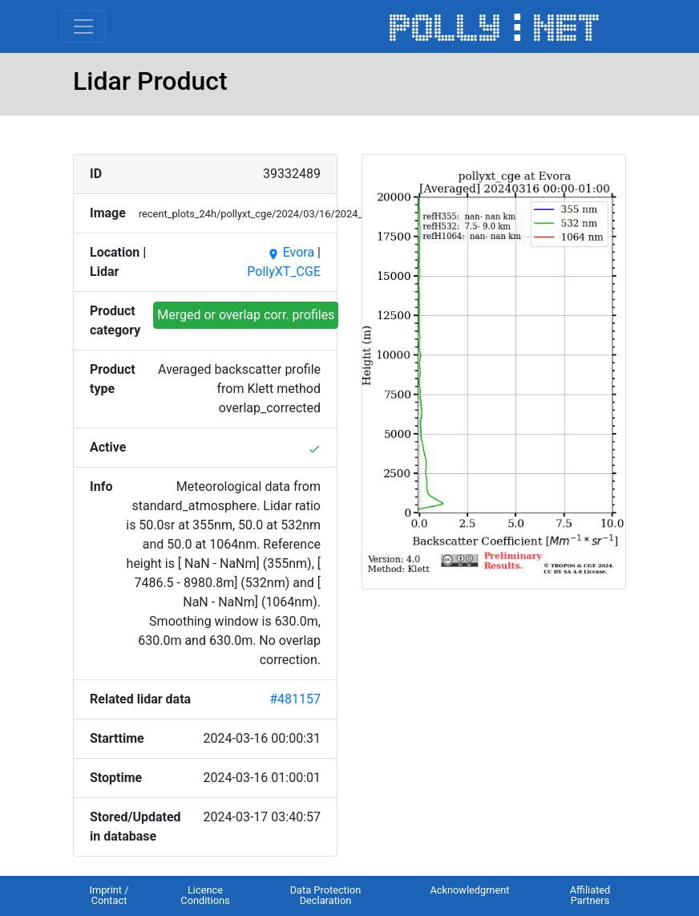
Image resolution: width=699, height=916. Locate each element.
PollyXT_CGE (284, 271)
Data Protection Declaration (326, 895)
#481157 (295, 699)
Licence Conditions (204, 895)
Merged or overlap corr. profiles (245, 314)
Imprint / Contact (108, 895)
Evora (290, 252)
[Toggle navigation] (83, 26)
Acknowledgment (469, 890)
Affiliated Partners (590, 895)
